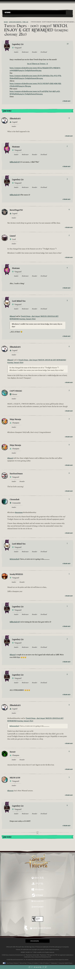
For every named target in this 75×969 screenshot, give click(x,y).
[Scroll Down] (43, 967)
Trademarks (54, 963)
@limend (12, 316)
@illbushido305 (15, 162)
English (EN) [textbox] (34, 941)
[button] (34, 12)
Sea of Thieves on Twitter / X (37, 64)
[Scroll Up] (32, 967)
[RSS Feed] (3, 22)
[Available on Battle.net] (37, 907)
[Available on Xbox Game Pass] (37, 901)
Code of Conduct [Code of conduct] (44, 963)
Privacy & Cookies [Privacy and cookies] (33, 963)
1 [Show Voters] (69, 499)
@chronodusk (14, 559)
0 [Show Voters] (69, 118)
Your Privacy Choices (12, 963)
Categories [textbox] (7, 12)
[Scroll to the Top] (29, 967)
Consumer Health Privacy (65, 963)
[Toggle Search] (6, 15)
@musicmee (19, 512)
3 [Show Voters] (67, 179)
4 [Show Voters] (67, 268)
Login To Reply (7, 111)
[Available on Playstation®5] (37, 884)
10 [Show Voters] (68, 44)
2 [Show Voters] (67, 146)
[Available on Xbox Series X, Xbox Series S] (37, 878)
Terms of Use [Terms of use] (23, 963)
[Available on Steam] (37, 895)
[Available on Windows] (37, 890)
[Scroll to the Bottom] (46, 967)
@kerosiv (10, 791)
